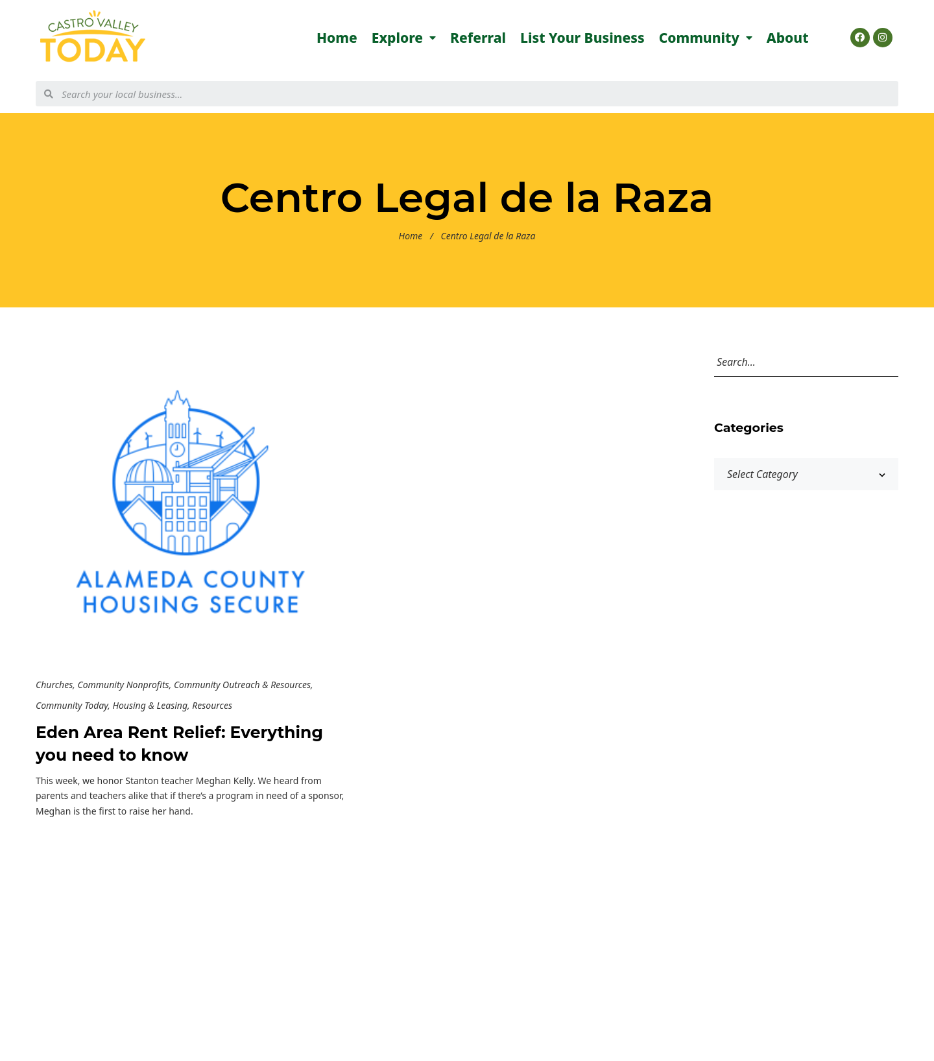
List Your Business (582, 38)
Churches (54, 684)
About (788, 38)
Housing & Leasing (149, 705)
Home (337, 38)
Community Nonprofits (123, 684)
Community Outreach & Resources (242, 684)
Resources (212, 705)
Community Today (72, 705)
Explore (404, 37)
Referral (478, 38)
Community (705, 37)
